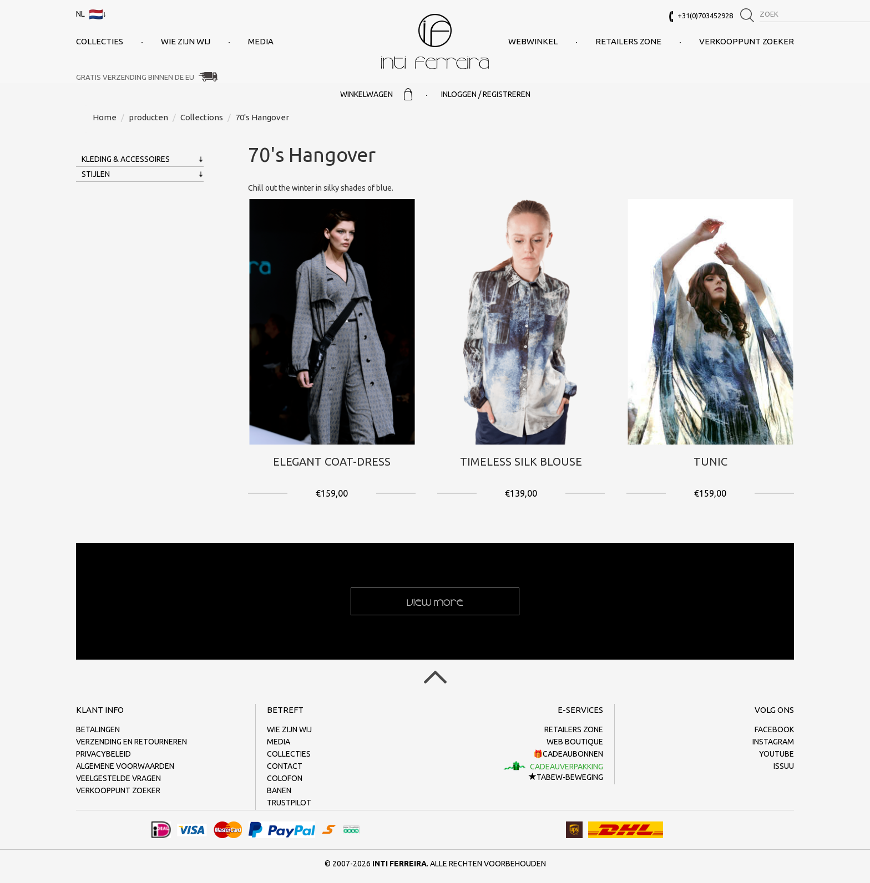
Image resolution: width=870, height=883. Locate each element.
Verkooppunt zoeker (746, 41)
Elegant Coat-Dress (332, 461)
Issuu (783, 766)
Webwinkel (533, 41)
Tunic (710, 461)
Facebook (774, 729)
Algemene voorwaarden (125, 766)
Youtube (776, 753)
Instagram (773, 741)
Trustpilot (289, 802)
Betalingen (98, 729)
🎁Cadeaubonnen (568, 753)
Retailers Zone (628, 41)
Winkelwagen (376, 94)
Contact (284, 766)
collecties (99, 41)
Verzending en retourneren (131, 741)
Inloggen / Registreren (485, 94)
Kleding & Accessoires (126, 159)
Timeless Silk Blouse (521, 461)
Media (261, 41)
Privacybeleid (103, 753)
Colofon (284, 778)
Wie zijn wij (185, 41)
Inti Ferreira (435, 41)
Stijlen (96, 174)
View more (435, 601)
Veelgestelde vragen (118, 778)
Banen (279, 790)
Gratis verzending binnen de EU (135, 77)
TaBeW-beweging (566, 777)
